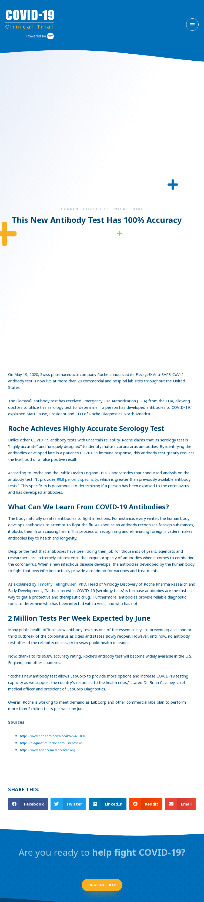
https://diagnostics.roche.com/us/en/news (51, 743)
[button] (28, 804)
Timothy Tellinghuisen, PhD (61, 584)
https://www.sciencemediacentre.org (47, 750)
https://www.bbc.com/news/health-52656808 (52, 736)
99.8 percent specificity (77, 479)
